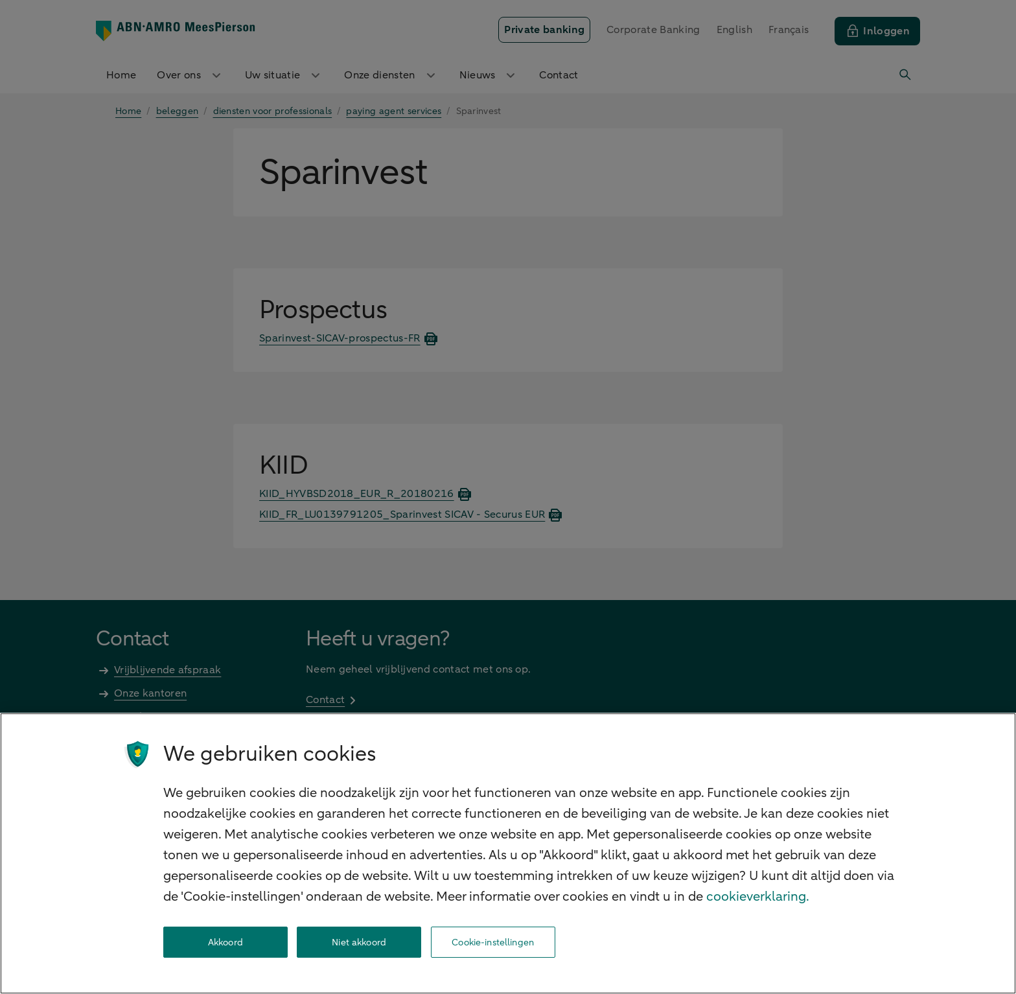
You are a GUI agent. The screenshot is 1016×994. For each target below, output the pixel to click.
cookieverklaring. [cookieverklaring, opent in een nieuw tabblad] (757, 896)
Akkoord (225, 942)
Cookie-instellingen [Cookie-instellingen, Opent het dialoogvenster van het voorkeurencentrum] (493, 942)
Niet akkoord (359, 942)
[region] (508, 853)
